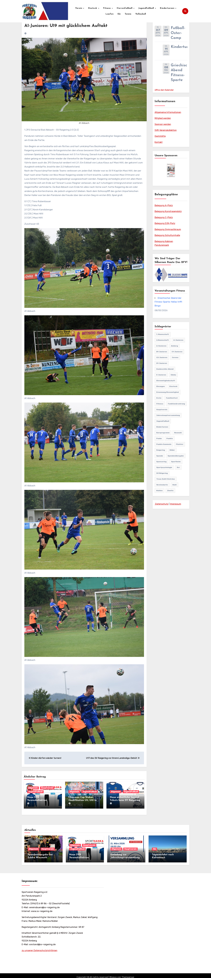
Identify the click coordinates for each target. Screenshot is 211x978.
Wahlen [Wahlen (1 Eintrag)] (159, 490)
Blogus (113, 974)
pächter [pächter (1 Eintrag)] (179, 444)
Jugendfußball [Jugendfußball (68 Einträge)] (162, 421)
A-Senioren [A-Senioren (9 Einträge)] (161, 346)
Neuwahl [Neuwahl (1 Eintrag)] (178, 433)
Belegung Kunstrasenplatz (168, 211)
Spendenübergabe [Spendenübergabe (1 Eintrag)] (176, 456)
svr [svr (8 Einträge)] (178, 467)
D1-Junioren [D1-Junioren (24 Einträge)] (161, 363)
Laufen (109, 14)
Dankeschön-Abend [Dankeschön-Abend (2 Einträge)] (164, 369)
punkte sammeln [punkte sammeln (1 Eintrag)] (163, 444)
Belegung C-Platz (164, 217)
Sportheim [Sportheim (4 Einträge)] (176, 462)
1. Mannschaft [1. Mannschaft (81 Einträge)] (162, 334)
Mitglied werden (163, 118)
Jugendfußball (146, 8)
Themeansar (128, 974)
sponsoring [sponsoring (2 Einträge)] (161, 462)
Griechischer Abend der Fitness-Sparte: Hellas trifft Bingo (168, 302)
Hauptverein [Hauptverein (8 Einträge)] (161, 409)
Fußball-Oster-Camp (178, 33)
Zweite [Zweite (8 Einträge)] (170, 490)
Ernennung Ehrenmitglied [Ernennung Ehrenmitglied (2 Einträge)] (167, 392)
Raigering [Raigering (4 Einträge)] (160, 450)
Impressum (175, 504)
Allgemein (33, 788)
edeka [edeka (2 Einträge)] (173, 375)
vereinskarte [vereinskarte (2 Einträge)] (162, 485)
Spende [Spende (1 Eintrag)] (159, 456)
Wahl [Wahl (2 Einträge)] (175, 485)
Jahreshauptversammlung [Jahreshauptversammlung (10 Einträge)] (168, 415)
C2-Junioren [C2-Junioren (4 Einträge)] (161, 357)
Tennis (128, 14)
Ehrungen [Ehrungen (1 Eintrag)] (160, 386)
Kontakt (159, 142)
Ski (119, 14)
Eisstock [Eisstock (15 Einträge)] (173, 386)
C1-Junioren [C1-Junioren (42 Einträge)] (177, 352)
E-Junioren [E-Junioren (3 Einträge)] (161, 375)
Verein (79, 8)
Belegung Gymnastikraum (168, 229)
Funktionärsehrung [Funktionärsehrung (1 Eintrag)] (176, 404)
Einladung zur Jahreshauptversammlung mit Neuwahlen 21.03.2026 (125, 854)
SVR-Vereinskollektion (166, 130)
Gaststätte (160, 136)
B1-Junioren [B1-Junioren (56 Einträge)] (161, 352)
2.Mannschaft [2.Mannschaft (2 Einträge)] (162, 340)
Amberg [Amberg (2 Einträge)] (174, 346)
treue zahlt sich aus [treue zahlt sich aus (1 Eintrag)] (165, 479)
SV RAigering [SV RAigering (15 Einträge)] (162, 473)
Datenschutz (161, 504)
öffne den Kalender (164, 90)
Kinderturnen (167, 8)
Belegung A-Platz (164, 205)
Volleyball (140, 14)
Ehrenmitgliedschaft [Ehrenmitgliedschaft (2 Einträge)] (165, 381)
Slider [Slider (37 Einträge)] (172, 450)
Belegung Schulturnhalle (167, 235)
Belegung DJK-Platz (165, 223)
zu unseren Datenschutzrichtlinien (39, 947)
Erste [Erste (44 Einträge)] (158, 398)
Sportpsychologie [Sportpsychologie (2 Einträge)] (164, 467)
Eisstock (93, 8)
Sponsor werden (163, 124)
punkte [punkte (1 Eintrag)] (169, 438)
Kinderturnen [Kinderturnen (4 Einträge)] (162, 427)
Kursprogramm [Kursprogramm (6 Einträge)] (163, 433)
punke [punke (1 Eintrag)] (159, 438)
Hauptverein (47, 788)
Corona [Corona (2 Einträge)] (175, 357)
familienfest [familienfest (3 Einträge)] (172, 398)
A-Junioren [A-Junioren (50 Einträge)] (178, 340)
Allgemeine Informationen (168, 112)
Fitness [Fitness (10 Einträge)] (159, 404)
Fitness (107, 8)
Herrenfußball (125, 8)
